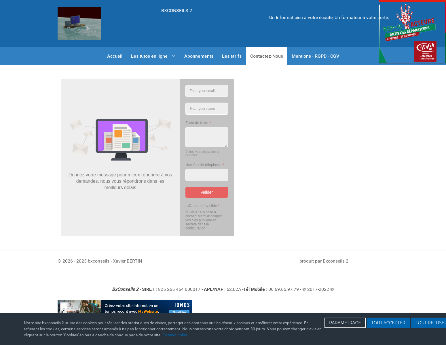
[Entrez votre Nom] (206, 109)
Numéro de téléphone (204, 165)
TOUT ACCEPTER (388, 322)
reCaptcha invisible (202, 205)
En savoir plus (174, 335)
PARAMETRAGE (345, 322)
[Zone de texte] (206, 137)
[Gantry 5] (79, 23)
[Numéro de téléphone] (206, 175)
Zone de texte (198, 122)
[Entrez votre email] (206, 91)
